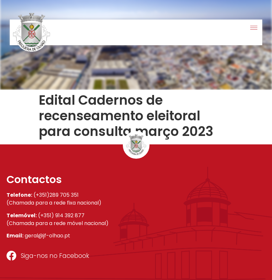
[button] (253, 28)
